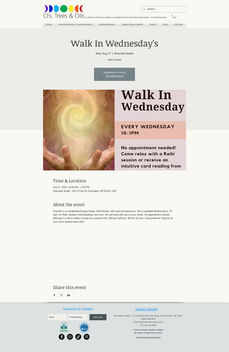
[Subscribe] (98, 317)
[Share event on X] (61, 295)
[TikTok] (78, 337)
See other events (114, 76)
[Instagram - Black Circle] (70, 337)
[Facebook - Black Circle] (62, 337)
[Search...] (163, 9)
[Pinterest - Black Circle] (87, 337)
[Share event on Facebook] (54, 295)
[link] (173, 16)
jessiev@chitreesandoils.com (148, 321)
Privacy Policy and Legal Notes (148, 337)
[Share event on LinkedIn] (68, 295)
